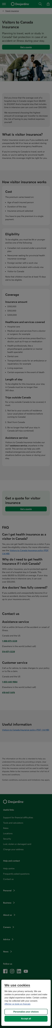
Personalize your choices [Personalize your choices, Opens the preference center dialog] (26, 1012)
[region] (26, 1003)
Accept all (26, 1019)
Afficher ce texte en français (17, 1004)
